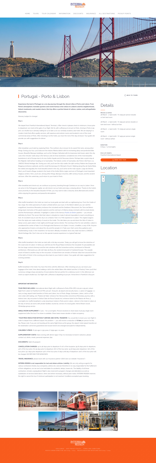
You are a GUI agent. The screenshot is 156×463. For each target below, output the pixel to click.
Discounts (78, 13)
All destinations (107, 13)
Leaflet (124, 223)
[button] (119, 197)
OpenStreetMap (133, 223)
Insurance (91, 13)
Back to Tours (131, 95)
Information (64, 13)
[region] (78, 52)
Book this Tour (119, 160)
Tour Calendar (49, 13)
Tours (36, 13)
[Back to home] (78, 5)
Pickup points (124, 13)
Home (27, 13)
